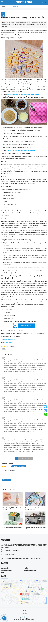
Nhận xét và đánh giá (7, 463)
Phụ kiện (26, 568)
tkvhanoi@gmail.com (9, 339)
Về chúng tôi (24, 613)
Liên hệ (24, 610)
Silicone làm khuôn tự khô (6, 570)
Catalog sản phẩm (4, 568)
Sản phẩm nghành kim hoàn (30, 570)
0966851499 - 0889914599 (12, 550)
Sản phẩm (4, 563)
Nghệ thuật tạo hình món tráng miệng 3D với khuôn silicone (23, 94)
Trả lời (5, 374)
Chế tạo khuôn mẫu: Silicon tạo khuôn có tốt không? (21, 150)
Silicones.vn (9, 342)
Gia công (2, 572)
